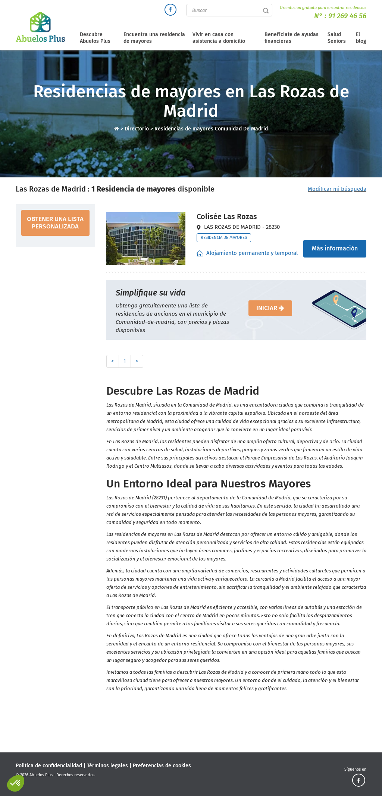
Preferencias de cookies (162, 765)
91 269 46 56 (347, 16)
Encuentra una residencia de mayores (154, 37)
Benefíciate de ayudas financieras (291, 37)
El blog (361, 37)
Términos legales (107, 765)
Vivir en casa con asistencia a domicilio (218, 37)
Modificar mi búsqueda (337, 189)
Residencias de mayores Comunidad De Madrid (211, 129)
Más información (335, 248)
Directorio (137, 129)
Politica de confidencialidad (49, 765)
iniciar (270, 308)
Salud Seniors (337, 37)
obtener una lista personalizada (55, 222)
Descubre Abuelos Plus (95, 37)
